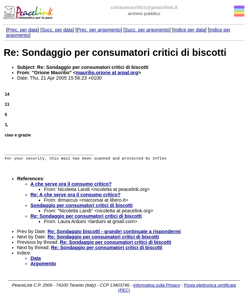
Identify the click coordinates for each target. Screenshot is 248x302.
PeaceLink (29, 12)
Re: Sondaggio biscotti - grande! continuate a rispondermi (114, 232)
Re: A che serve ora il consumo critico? (75, 196)
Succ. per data (57, 29)
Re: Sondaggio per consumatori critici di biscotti (86, 217)
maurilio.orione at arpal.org (107, 72)
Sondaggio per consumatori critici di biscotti (81, 206)
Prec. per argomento (98, 29)
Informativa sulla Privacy (156, 286)
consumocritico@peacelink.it (144, 7)
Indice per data (189, 29)
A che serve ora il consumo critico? (71, 185)
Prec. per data (22, 29)
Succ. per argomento (147, 29)
